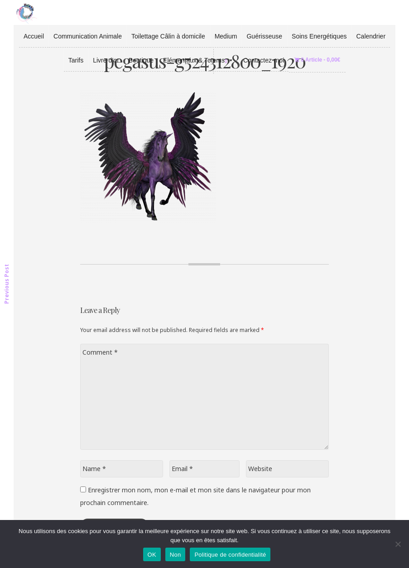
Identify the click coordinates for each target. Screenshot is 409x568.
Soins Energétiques (319, 36)
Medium (226, 36)
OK (152, 554)
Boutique (141, 60)
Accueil (34, 36)
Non (175, 554)
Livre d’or (106, 60)
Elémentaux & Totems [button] (198, 60)
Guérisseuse (264, 36)
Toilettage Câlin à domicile (168, 36)
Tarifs (75, 60)
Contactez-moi (263, 60)
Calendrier (370, 36)
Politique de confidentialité (230, 554)
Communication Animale (87, 36)
